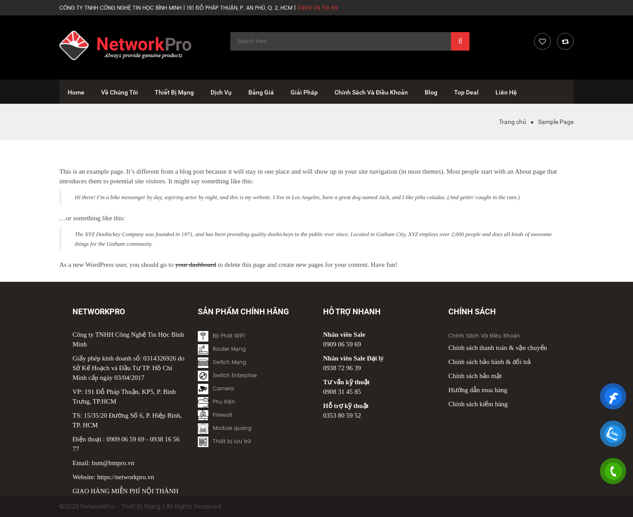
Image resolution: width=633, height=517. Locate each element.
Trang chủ (512, 121)
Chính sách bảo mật (475, 375)
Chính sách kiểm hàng (478, 404)
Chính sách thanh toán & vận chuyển (497, 347)
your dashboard (195, 264)
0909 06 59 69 (125, 439)
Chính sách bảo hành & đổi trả (489, 361)
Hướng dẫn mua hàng (477, 389)
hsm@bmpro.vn (113, 462)
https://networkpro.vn (125, 477)
